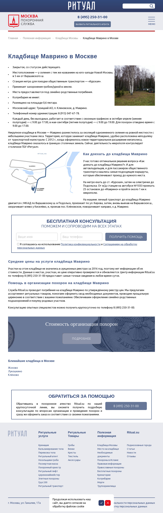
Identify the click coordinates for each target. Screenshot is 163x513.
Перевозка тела (46, 452)
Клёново (13, 374)
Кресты (72, 452)
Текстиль (73, 456)
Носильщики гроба (48, 460)
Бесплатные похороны (109, 471)
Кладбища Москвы (107, 445)
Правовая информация (109, 463)
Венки (71, 449)
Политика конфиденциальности (80, 244)
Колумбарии (103, 478)
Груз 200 (42, 482)
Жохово (13, 367)
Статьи (131, 449)
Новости (131, 452)
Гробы (71, 445)
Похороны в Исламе (107, 460)
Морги (100, 482)
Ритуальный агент (48, 456)
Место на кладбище (108, 449)
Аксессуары (74, 460)
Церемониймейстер (49, 475)
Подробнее (81, 338)
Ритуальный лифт (48, 471)
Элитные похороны (48, 478)
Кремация (43, 445)
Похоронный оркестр (49, 467)
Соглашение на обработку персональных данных (117, 506)
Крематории (103, 475)
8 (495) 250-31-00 (92, 17)
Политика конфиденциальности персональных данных (121, 502)
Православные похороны (110, 467)
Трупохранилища (106, 486)
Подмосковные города (139, 445)
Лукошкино (15, 371)
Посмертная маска (48, 463)
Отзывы (131, 456)
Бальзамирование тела (50, 449)
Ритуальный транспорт (50, 486)
